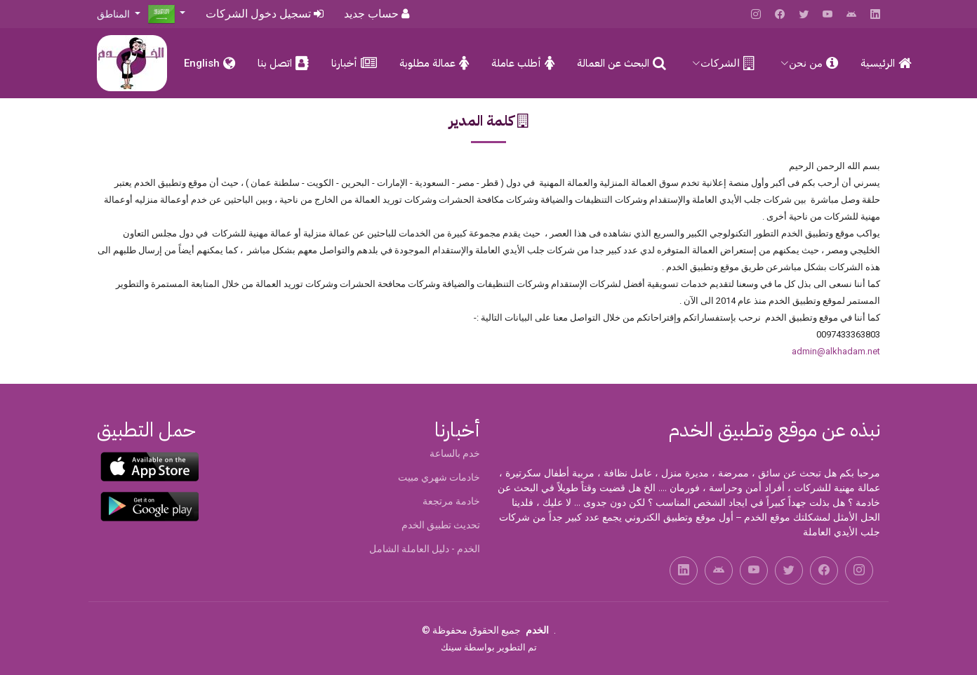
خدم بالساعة (455, 453)
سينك (451, 647)
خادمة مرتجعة (451, 501)
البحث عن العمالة (613, 63)
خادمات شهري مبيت (439, 477)
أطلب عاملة (516, 63)
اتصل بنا (275, 63)
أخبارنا (344, 63)
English (202, 63)
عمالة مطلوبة (427, 63)
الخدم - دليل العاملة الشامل (424, 549)
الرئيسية (877, 63)
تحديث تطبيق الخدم (440, 525)
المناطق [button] (114, 14)
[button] (166, 13)
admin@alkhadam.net (836, 351)
